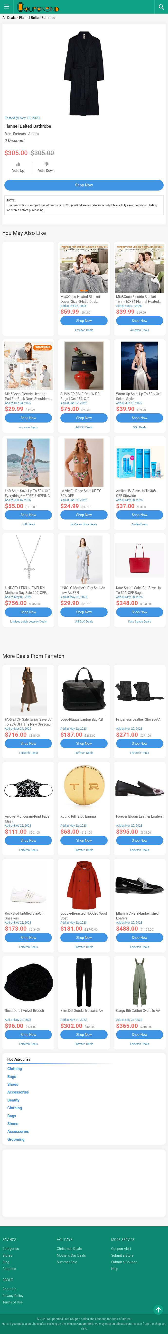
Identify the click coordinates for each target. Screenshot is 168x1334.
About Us (9, 1289)
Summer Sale (67, 1262)
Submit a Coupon (124, 1262)
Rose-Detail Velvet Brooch (24, 1011)
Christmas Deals (69, 1249)
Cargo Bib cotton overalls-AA (138, 1011)
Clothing (14, 1068)
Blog (5, 1262)
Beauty (13, 1100)
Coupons (9, 1269)
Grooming (16, 1139)
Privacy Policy (12, 1296)
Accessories (18, 1092)
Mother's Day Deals (71, 1255)
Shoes (12, 1084)
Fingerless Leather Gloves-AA (138, 719)
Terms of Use (12, 1302)
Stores (7, 1255)
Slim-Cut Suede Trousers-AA (81, 1011)
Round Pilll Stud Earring (78, 816)
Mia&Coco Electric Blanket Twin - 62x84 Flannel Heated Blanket (137, 301)
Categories (10, 1249)
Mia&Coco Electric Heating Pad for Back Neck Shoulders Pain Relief (27, 399)
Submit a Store (122, 1255)
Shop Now (84, 185)
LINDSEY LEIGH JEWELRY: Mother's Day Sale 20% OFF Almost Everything (25, 592)
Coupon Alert (121, 1249)
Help (114, 1269)
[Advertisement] (28, 288)
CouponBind (85, 1324)
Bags (11, 1076)
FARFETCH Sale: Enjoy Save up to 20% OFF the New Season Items (28, 724)
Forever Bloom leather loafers (139, 816)
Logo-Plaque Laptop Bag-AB (81, 719)
